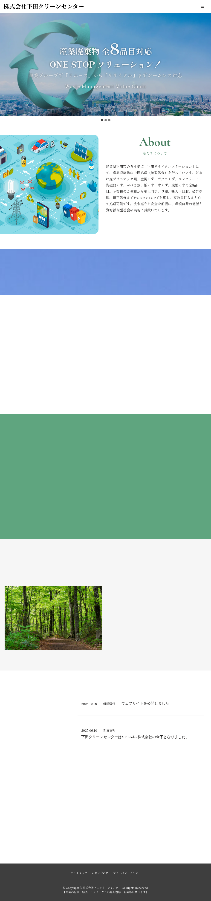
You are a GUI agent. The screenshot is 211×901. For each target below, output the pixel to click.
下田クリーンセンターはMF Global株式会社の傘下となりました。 (135, 737)
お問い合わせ (100, 873)
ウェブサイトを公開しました (145, 703)
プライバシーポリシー (127, 873)
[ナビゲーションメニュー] (202, 6)
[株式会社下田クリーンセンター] (43, 6)
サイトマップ (79, 873)
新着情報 (109, 703)
